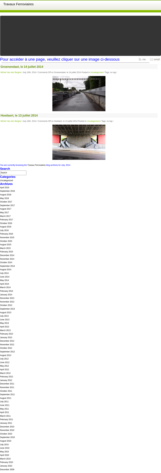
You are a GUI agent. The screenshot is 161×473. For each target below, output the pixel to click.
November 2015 (7, 237)
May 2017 (4, 212)
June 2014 (4, 277)
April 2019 (4, 187)
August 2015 (5, 244)
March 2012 (5, 373)
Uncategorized (96, 72)
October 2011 (6, 391)
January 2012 (6, 380)
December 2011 (7, 384)
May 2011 (4, 409)
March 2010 (5, 459)
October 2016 (6, 223)
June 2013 (4, 319)
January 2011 (6, 423)
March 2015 (5, 248)
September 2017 (7, 205)
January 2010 (6, 466)
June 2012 (4, 362)
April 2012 (4, 369)
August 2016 (5, 227)
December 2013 (7, 298)
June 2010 (4, 448)
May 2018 (4, 198)
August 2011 (5, 398)
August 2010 (5, 441)
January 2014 (6, 295)
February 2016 (6, 234)
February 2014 (6, 291)
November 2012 (7, 344)
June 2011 (4, 405)
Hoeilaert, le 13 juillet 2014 (19, 115)
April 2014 (4, 284)
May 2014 (4, 280)
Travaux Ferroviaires (18, 4)
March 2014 (5, 287)
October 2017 (6, 202)
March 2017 (5, 216)
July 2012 (4, 359)
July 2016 (4, 230)
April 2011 (4, 412)
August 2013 (5, 312)
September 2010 (7, 437)
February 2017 (6, 219)
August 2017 (5, 209)
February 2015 (6, 252)
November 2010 (7, 430)
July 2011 (4, 401)
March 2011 (5, 416)
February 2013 (6, 334)
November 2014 (7, 259)
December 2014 (7, 255)
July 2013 (4, 316)
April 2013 (4, 327)
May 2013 (4, 323)
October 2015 (6, 241)
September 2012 (7, 352)
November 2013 (7, 302)
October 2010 (6, 434)
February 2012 (6, 376)
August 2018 (5, 195)
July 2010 (4, 444)
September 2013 (7, 309)
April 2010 (4, 455)
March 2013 (5, 330)
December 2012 (7, 341)
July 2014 (4, 273)
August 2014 (5, 269)
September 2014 (7, 266)
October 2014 (6, 262)
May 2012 (4, 366)
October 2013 (6, 305)
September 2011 (7, 394)
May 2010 (4, 452)
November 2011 (7, 387)
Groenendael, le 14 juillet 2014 (22, 66)
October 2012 (6, 348)
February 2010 (6, 462)
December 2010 (7, 427)
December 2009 (7, 469)
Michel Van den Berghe (11, 72)
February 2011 (6, 419)
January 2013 (6, 337)
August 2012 (5, 355)
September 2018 (7, 191)
